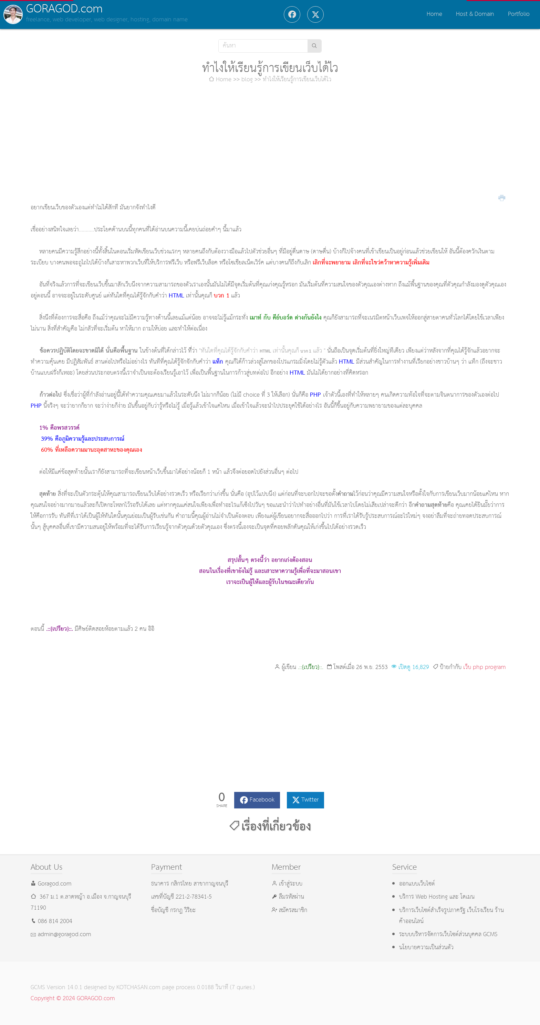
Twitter (310, 800)
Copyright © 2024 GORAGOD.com (73, 998)
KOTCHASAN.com (138, 987)
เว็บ (467, 667)
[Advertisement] (270, 144)
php (478, 667)
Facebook (262, 800)
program (495, 667)
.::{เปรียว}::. (310, 667)
